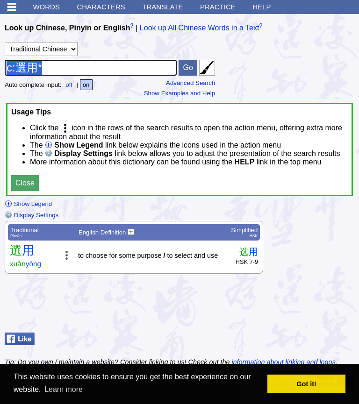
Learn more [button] (63, 389)
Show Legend (28, 203)
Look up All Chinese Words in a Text (199, 28)
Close (25, 183)
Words (46, 7)
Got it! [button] (306, 384)
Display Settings (31, 215)
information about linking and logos (283, 362)
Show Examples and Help (179, 93)
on (86, 84)
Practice (218, 7)
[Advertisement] (279, 305)
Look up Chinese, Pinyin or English (67, 28)
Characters (101, 7)
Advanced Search (190, 82)
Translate (162, 7)
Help (261, 7)
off (68, 84)
